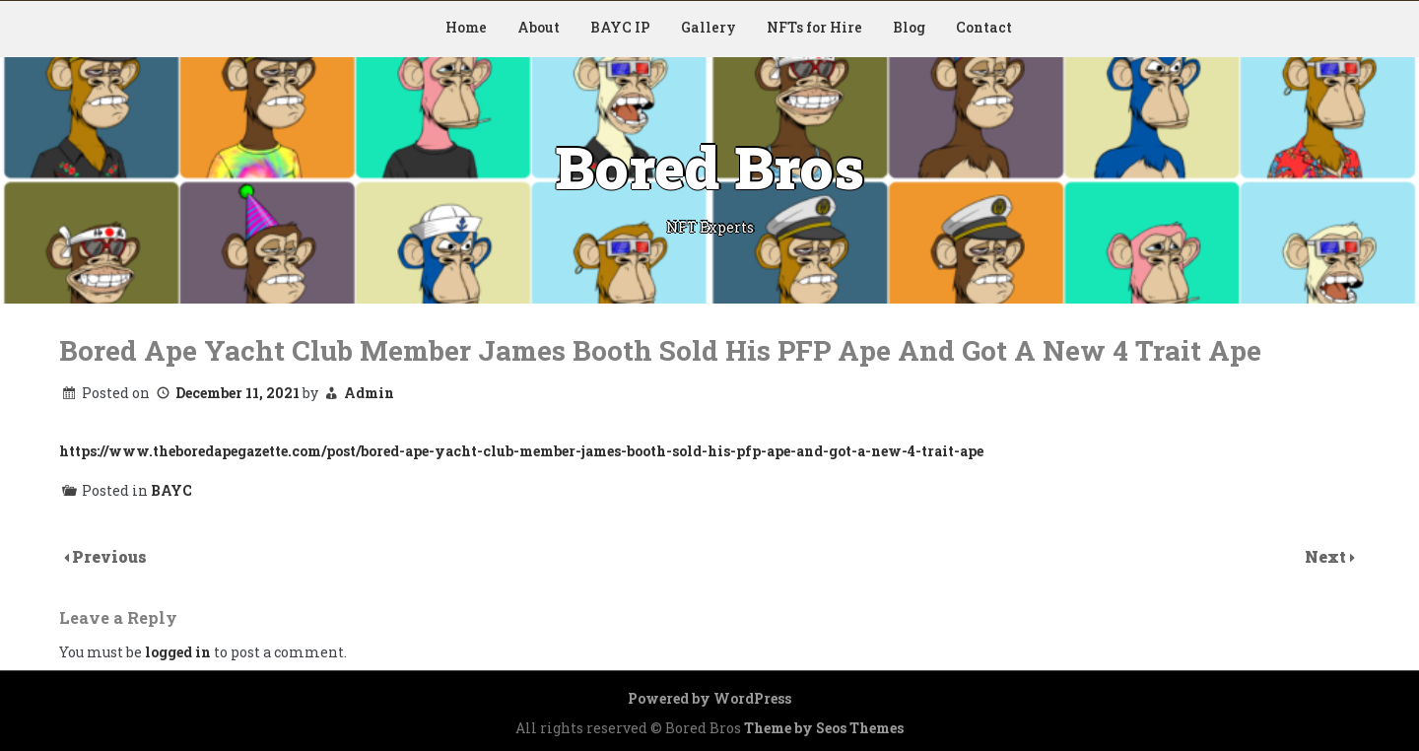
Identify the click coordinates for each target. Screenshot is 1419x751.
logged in (178, 652)
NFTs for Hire (814, 27)
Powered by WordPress (709, 698)
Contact (984, 27)
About (538, 27)
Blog (909, 27)
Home (466, 27)
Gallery (708, 27)
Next (1327, 556)
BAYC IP (620, 27)
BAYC (171, 490)
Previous (109, 556)
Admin (369, 392)
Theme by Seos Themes (824, 727)
